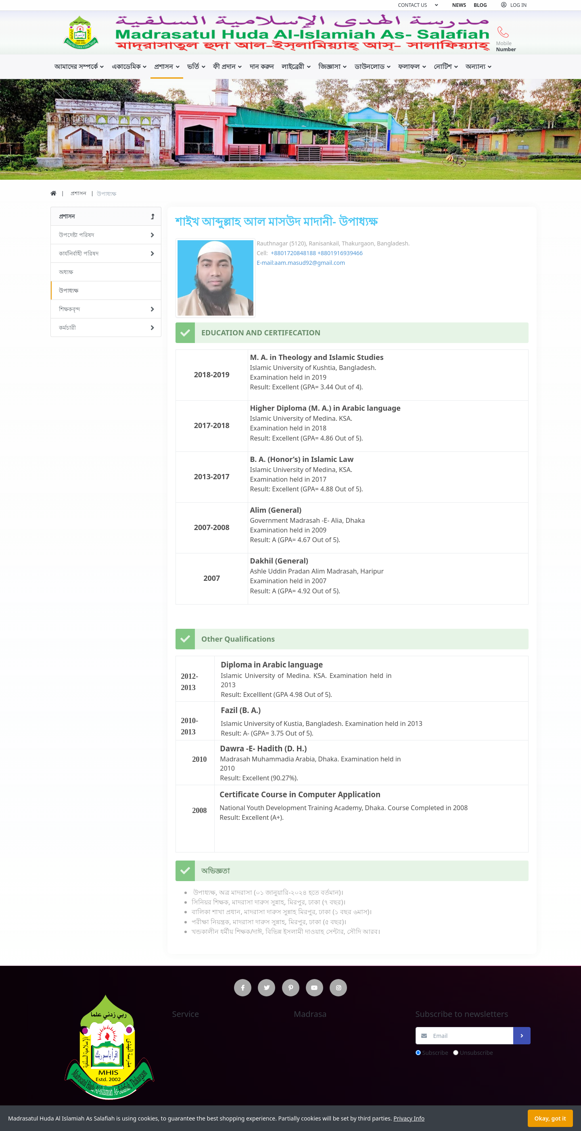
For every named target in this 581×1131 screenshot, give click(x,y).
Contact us (412, 5)
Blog (480, 5)
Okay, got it (550, 1118)
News (459, 5)
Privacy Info (408, 1118)
